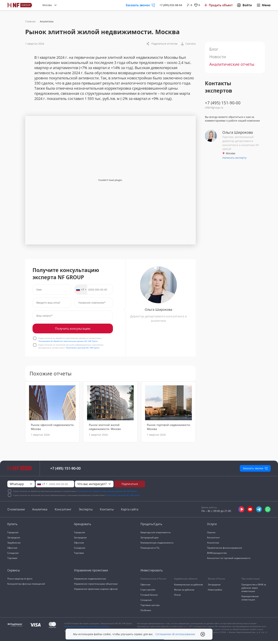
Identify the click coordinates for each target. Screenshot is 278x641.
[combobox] (81, 289)
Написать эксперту (234, 157)
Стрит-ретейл (147, 589)
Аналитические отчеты (231, 64)
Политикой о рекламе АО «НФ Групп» (83, 347)
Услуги (212, 524)
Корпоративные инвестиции (250, 598)
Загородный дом (149, 537)
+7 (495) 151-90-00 (223, 102)
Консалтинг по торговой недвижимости (228, 558)
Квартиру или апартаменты (155, 532)
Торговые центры (150, 605)
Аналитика (39, 509)
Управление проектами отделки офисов (96, 588)
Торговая (12, 558)
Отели (177, 594)
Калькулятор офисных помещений (26, 583)
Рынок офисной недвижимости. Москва (52, 427)
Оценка (211, 532)
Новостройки (215, 589)
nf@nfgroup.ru (214, 107)
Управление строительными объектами (96, 583)
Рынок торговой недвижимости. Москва (169, 427)
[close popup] (203, 634)
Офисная (12, 547)
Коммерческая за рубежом (188, 584)
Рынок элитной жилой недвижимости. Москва (105, 427)
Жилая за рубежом (184, 589)
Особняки (145, 610)
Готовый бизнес (149, 594)
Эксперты (86, 509)
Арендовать (82, 524)
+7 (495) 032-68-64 (171, 5)
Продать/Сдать (151, 524)
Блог (213, 49)
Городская (12, 532)
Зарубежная (14, 542)
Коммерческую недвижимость (157, 542)
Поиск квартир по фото (19, 578)
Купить (12, 524)
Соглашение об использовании (175, 634)
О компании (16, 509)
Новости (217, 56)
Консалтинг (63, 509)
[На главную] (19, 5)
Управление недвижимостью (90, 578)
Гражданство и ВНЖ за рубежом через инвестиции (253, 588)
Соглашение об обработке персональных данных (86, 626)
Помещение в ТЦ (149, 547)
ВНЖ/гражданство (217, 552)
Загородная (13, 537)
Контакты (107, 509)
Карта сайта (129, 509)
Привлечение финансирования (224, 547)
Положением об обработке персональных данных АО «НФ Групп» (68, 341)
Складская (13, 552)
